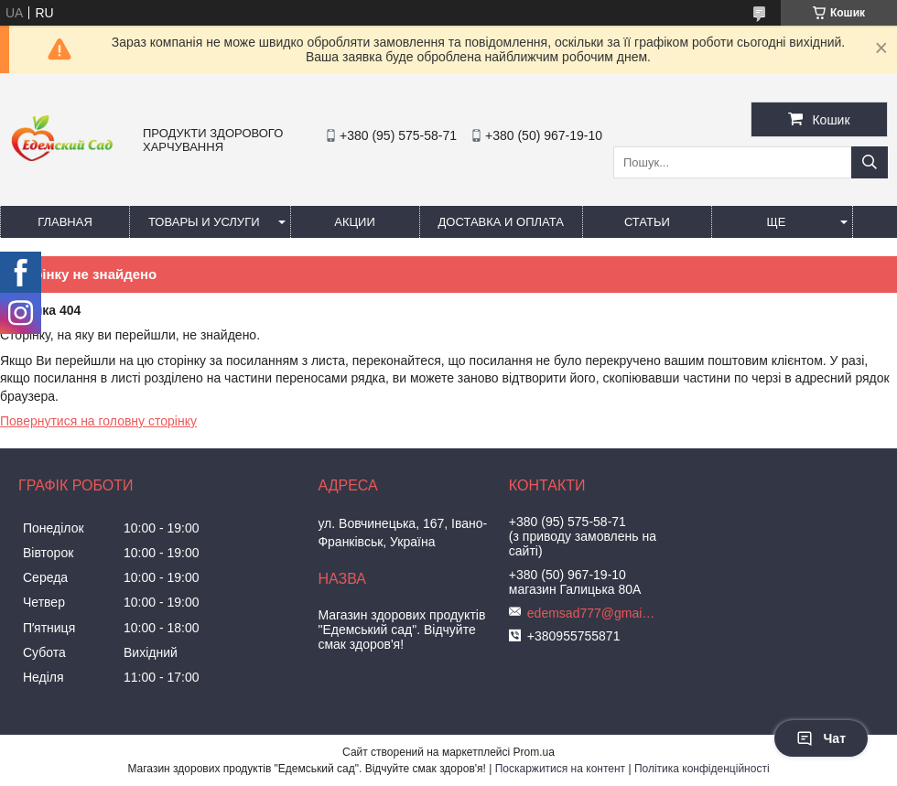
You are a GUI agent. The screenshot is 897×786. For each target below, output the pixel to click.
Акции (354, 222)
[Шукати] (869, 162)
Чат (821, 738)
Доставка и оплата (501, 222)
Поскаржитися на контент (560, 768)
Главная (65, 222)
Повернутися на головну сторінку (98, 421)
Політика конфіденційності (702, 768)
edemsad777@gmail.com (591, 613)
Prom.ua (534, 752)
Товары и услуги (204, 222)
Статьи (647, 222)
